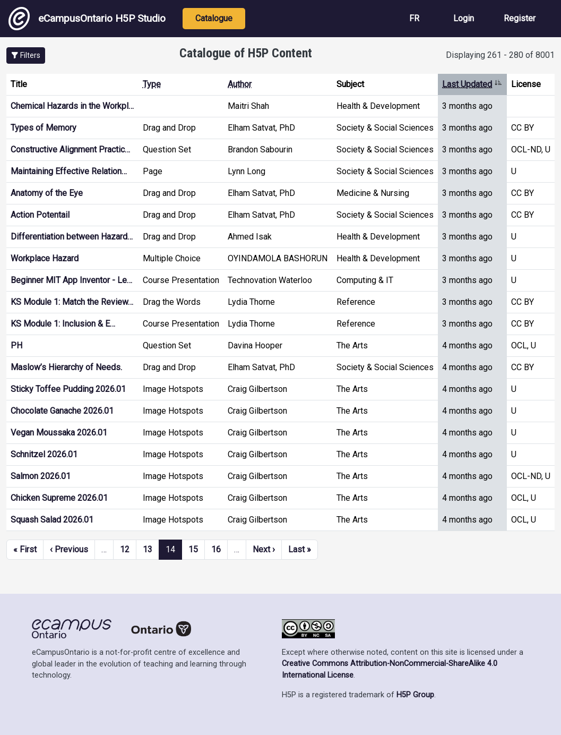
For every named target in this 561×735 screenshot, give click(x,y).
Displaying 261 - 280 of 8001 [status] (500, 55)
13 (147, 549)
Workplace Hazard (45, 258)
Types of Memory (43, 128)
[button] (25, 55)
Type (152, 84)
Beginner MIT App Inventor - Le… (71, 280)
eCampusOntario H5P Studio (87, 18)
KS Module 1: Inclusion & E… (63, 324)
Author (240, 84)
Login (463, 18)
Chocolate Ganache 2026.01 (62, 411)
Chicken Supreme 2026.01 (59, 498)
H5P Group (415, 694)
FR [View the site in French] (414, 18)
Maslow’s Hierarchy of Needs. (66, 367)
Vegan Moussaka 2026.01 (59, 433)
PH (16, 345)
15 (193, 549)
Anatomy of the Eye (47, 193)
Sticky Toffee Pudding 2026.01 (68, 389)
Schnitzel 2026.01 (44, 454)
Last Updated (472, 84)
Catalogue (213, 18)
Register (520, 18)
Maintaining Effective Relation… (69, 171)
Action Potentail (40, 215)
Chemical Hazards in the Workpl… (72, 106)
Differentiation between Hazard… (72, 237)
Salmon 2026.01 (41, 476)
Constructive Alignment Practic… (70, 149)
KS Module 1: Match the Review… (72, 302)
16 (216, 549)
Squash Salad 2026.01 (52, 520)
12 (125, 549)
